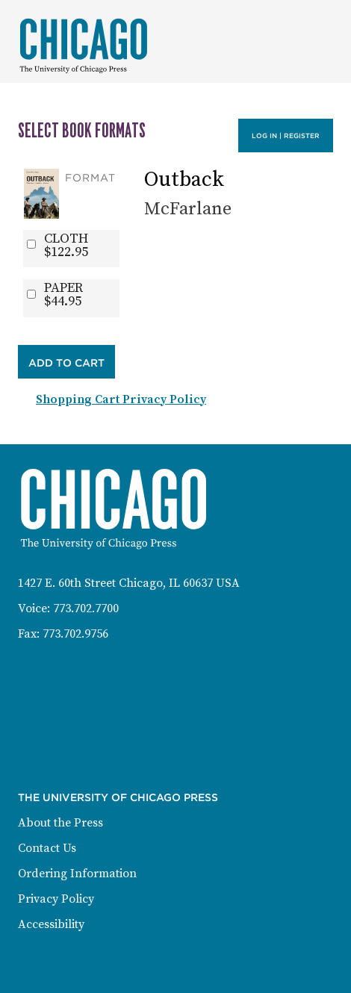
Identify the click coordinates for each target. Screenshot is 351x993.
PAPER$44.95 (63, 294)
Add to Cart (66, 363)
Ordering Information (77, 873)
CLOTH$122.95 (66, 245)
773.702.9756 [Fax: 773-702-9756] (75, 633)
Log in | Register (286, 135)
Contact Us (47, 848)
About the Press (60, 822)
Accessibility (51, 924)
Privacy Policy (56, 898)
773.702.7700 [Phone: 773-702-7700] (86, 608)
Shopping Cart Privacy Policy (121, 399)
